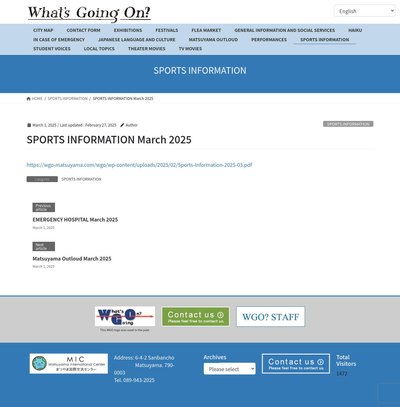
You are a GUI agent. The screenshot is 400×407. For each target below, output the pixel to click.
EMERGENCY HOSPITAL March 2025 (75, 219)
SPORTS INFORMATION (348, 124)
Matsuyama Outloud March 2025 (71, 258)
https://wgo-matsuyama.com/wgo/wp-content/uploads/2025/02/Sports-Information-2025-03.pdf (139, 164)
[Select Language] (364, 11)
